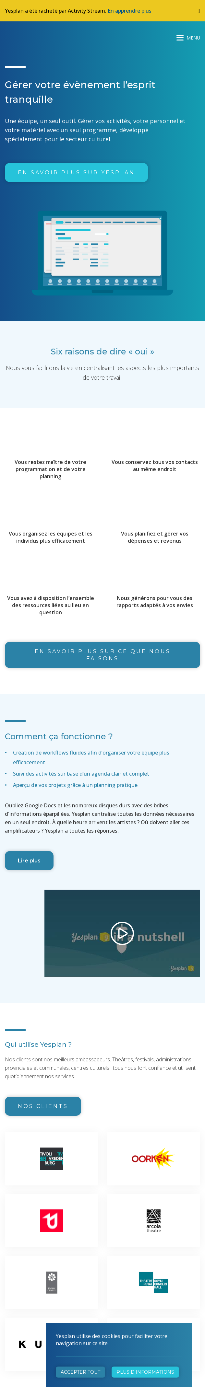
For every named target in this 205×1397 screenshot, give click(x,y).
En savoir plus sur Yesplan (76, 172)
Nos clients (43, 1106)
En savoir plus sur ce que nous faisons (103, 655)
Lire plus (29, 861)
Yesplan (29, 36)
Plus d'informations (145, 1372)
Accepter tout (80, 1372)
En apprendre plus (129, 10)
